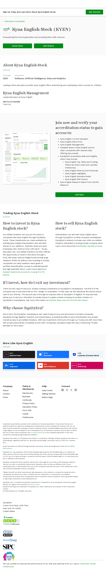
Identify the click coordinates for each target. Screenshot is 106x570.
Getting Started (48, 394)
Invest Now (17, 46)
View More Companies (15, 21)
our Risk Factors (36, 432)
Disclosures (27, 393)
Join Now (79, 194)
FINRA (63, 440)
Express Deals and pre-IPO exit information (68, 300)
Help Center (47, 390)
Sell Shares (48, 46)
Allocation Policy (29, 407)
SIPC (67, 440)
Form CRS (26, 410)
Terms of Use (34, 484)
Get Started (94, 12)
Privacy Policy (28, 403)
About (5, 390)
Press (5, 397)
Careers (6, 394)
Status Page (47, 397)
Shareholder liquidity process (89, 246)
